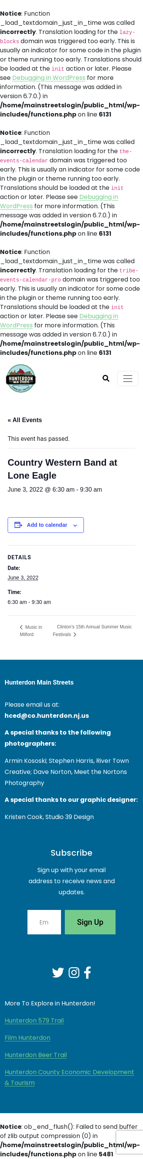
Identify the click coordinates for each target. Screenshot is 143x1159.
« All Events (25, 420)
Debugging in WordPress (48, 77)
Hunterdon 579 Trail (34, 1020)
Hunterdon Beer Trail (36, 1055)
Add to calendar (47, 525)
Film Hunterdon (27, 1037)
